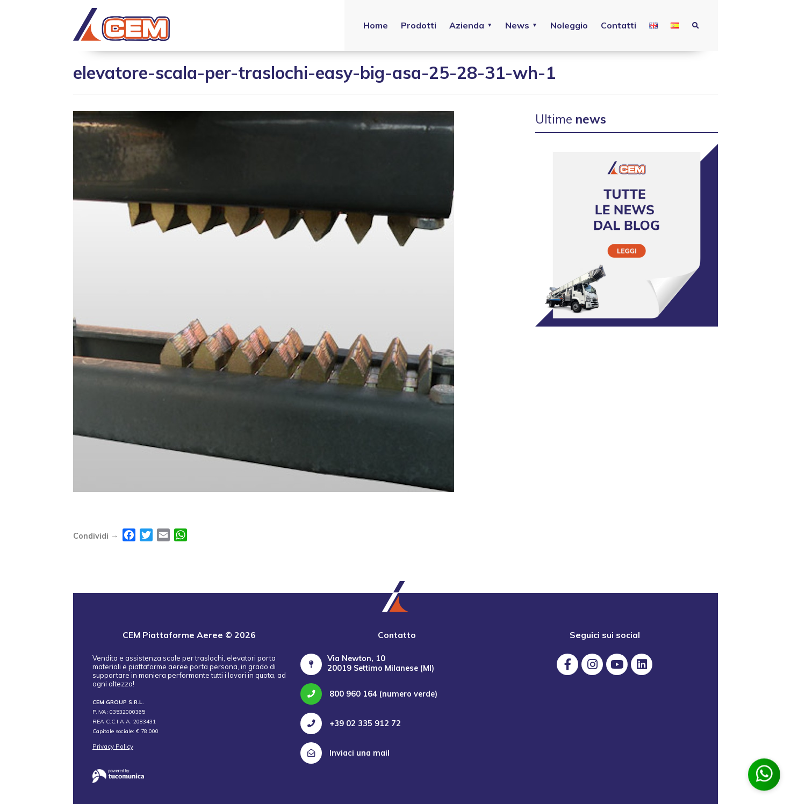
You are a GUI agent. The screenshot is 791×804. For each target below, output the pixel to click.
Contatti (618, 25)
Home (375, 25)
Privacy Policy (112, 746)
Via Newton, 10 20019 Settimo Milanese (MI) (380, 663)
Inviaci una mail (345, 753)
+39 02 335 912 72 (350, 723)
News (517, 25)
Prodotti (418, 25)
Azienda (466, 25)
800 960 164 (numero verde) (368, 694)
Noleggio (569, 25)
